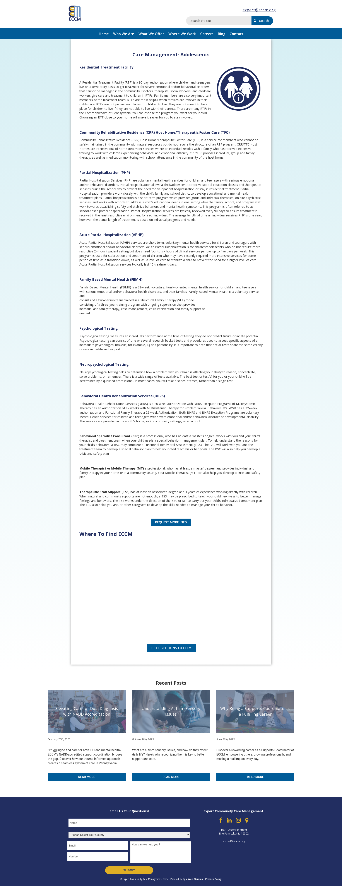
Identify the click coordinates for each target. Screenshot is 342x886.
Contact (236, 33)
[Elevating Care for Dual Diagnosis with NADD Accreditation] (87, 711)
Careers (207, 33)
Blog (221, 33)
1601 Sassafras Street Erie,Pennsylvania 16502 (234, 831)
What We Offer (151, 33)
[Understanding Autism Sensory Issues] (171, 711)
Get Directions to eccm (171, 648)
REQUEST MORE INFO (171, 522)
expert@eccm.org (259, 9)
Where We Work (182, 33)
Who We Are (123, 33)
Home (104, 33)
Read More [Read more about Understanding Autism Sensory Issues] (170, 777)
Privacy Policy (213, 879)
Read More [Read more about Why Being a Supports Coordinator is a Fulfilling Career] (255, 777)
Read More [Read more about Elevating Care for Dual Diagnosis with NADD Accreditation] (86, 777)
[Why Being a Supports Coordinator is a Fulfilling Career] (255, 711)
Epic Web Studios (193, 879)
